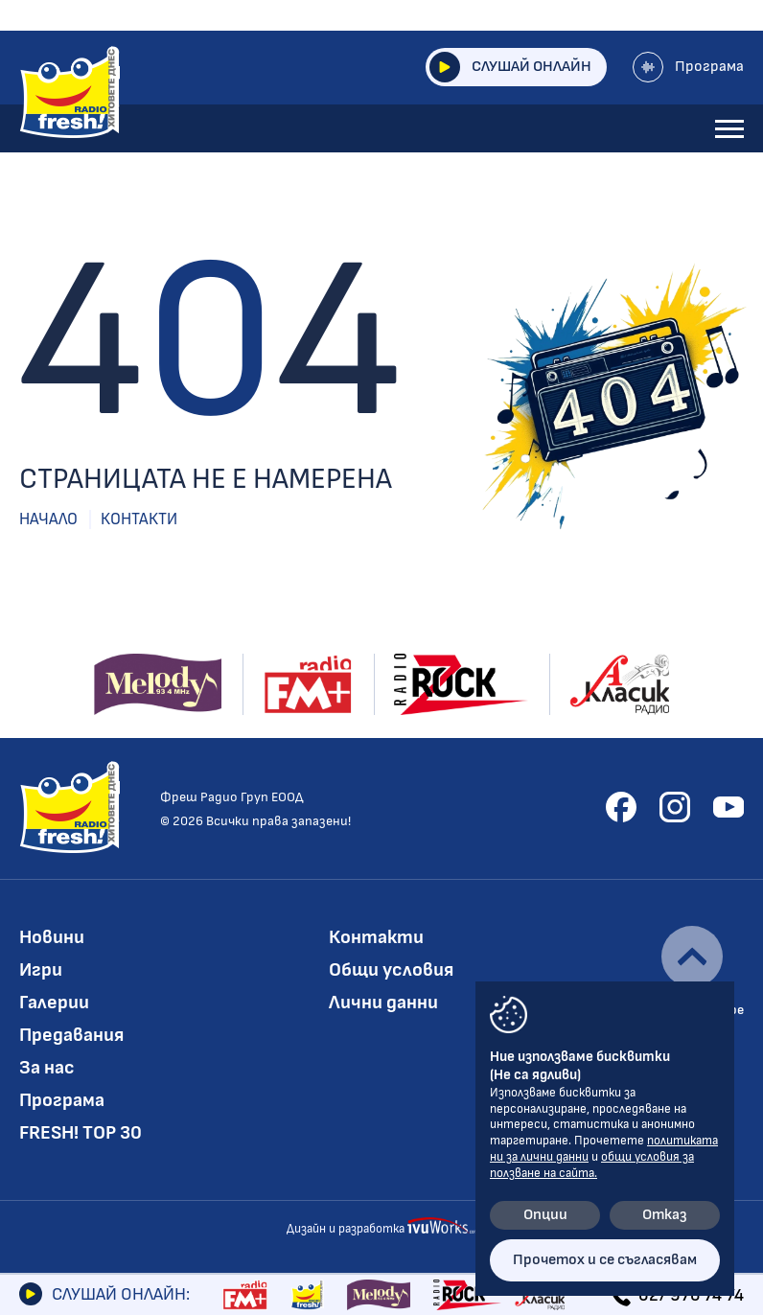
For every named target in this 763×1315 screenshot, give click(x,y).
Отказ (664, 1215)
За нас (47, 1067)
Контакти (139, 519)
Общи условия (391, 969)
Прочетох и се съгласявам (605, 1260)
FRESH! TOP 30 (80, 1132)
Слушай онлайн (510, 67)
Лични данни (383, 1002)
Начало (48, 519)
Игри (40, 969)
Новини (51, 937)
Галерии (54, 1002)
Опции (545, 1215)
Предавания (71, 1035)
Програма (688, 67)
